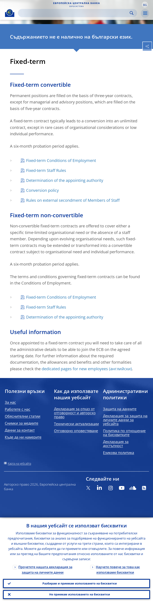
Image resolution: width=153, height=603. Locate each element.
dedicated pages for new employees (75, 368)
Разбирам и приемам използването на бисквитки (79, 582)
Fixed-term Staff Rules (46, 170)
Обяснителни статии (22, 416)
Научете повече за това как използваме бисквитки (118, 568)
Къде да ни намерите (23, 437)
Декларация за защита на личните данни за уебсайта (125, 419)
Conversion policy (42, 190)
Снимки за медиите (21, 423)
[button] (145, 5)
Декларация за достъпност (115, 443)
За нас (10, 402)
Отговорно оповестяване (76, 430)
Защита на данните (119, 408)
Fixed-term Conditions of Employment (61, 160)
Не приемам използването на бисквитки (79, 594)
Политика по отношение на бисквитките (124, 432)
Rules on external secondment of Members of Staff (73, 200)
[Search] (74, 13)
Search (131, 13)
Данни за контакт (20, 430)
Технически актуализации (76, 423)
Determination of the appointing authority (64, 180)
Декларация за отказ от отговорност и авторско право (75, 412)
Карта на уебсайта (19, 463)
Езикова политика (118, 452)
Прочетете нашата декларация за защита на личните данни (45, 568)
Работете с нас (17, 409)
